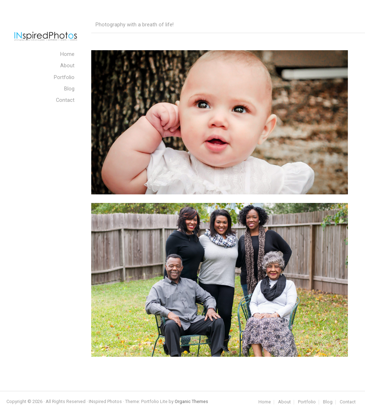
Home (264, 402)
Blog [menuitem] (69, 89)
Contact (348, 402)
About (284, 402)
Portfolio (307, 402)
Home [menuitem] (67, 54)
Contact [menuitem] (65, 100)
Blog (328, 402)
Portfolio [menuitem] (64, 77)
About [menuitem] (67, 66)
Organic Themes (191, 401)
